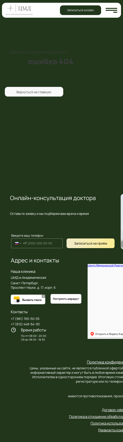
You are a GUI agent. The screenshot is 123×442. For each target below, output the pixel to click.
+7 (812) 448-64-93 (25, 324)
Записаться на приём (90, 243)
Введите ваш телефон (27, 235)
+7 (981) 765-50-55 (25, 318)
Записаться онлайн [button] (80, 10)
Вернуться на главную (33, 92)
